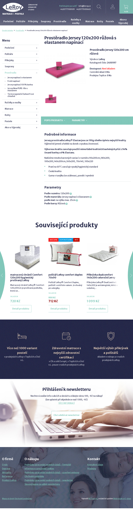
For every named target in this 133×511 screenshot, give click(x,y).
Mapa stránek (8, 499)
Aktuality (6, 472)
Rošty (7, 115)
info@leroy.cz (85, 6)
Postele (8, 121)
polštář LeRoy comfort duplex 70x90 (65, 276)
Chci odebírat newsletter (67, 415)
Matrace (9, 109)
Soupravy (9, 66)
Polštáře (9, 54)
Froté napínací (14, 81)
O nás (5, 464)
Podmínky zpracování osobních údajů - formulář (48, 464)
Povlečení (9, 48)
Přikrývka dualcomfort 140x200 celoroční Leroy (101, 276)
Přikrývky (9, 60)
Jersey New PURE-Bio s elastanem (18, 89)
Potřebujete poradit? (68, 6)
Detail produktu (20, 308)
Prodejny (91, 468)
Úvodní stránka (7, 30)
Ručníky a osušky (13, 102)
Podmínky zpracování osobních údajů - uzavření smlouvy (52, 472)
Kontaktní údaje (95, 464)
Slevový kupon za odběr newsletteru (42, 484)
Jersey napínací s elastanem (20, 77)
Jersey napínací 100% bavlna (20, 85)
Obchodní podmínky (34, 476)
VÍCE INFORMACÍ (66, 403)
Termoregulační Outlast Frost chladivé (21, 95)
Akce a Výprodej (12, 127)
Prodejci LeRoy (9, 480)
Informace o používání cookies (39, 468)
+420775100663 (83, 9)
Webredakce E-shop (122, 499)
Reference (7, 476)
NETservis (92, 499)
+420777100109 (67, 9)
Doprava (6, 468)
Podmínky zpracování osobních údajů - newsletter (49, 480)
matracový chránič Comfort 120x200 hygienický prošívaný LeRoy (26, 277)
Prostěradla (20, 30)
